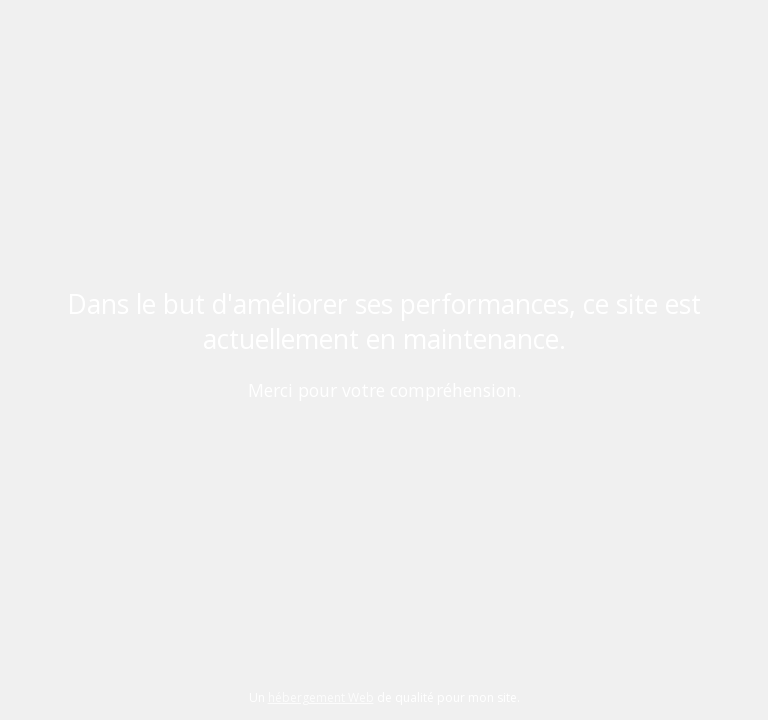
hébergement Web (321, 697)
